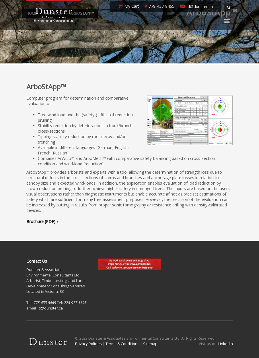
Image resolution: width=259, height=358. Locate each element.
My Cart (131, 6)
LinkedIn (225, 343)
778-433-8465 (161, 6)
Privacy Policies (88, 343)
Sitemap (150, 343)
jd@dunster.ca (199, 6)
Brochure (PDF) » (42, 221)
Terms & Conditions (122, 343)
